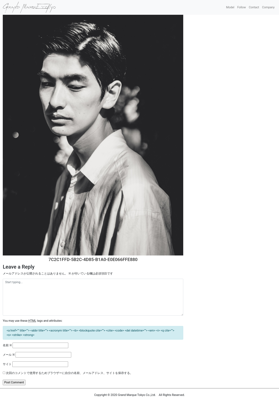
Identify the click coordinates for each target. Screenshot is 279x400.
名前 (7, 345)
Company (268, 7)
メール (9, 354)
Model (230, 7)
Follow (241, 7)
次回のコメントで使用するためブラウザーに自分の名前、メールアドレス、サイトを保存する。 (69, 373)
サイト (7, 364)
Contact (254, 7)
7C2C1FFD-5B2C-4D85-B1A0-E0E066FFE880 (93, 259)
